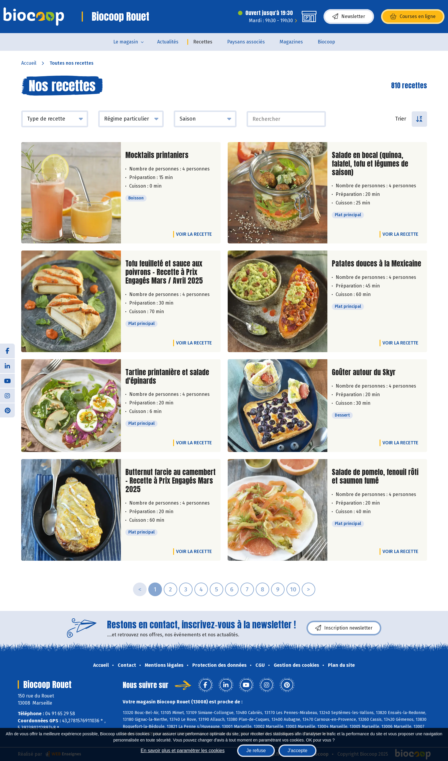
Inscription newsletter (343, 628)
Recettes (202, 42)
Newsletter (348, 16)
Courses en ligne (413, 16)
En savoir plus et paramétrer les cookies (183, 750)
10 (293, 589)
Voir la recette (194, 234)
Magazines (291, 42)
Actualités (167, 42)
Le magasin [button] (125, 42)
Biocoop (326, 42)
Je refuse (256, 750)
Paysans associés (246, 42)
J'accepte (297, 750)
